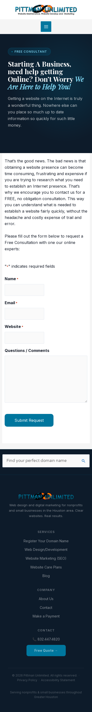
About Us (46, 599)
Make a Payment (46, 616)
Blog (46, 576)
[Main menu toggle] (46, 26)
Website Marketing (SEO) (46, 558)
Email (11, 303)
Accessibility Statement (58, 680)
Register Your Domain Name (46, 541)
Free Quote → (46, 650)
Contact (46, 607)
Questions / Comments (27, 350)
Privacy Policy (27, 680)
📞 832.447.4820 (46, 639)
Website (14, 326)
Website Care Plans (46, 567)
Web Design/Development (46, 549)
